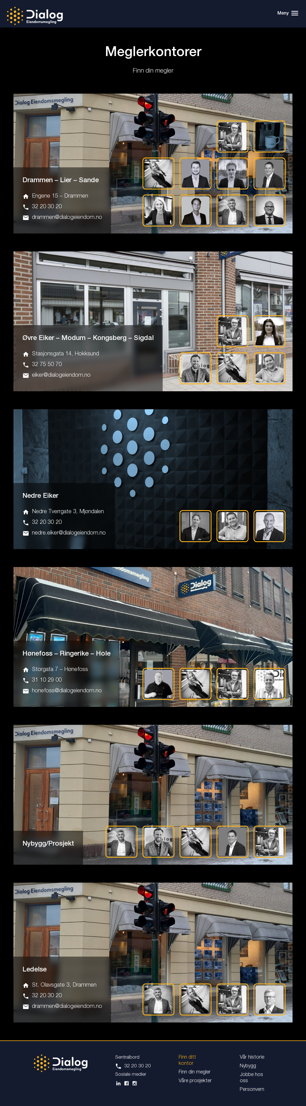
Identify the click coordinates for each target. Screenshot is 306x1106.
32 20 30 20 (42, 206)
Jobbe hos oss (251, 1075)
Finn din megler (195, 1069)
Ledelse (34, 967)
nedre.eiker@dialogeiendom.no (64, 532)
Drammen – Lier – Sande (60, 180)
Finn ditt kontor (187, 1058)
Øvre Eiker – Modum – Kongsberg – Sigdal (88, 337)
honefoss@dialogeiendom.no (62, 689)
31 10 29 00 (42, 678)
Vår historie (252, 1055)
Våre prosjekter (195, 1078)
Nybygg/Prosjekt (48, 841)
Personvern (252, 1086)
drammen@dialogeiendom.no (62, 217)
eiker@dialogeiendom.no (56, 374)
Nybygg (248, 1063)
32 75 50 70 (42, 364)
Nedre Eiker (40, 495)
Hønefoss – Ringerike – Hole (66, 652)
